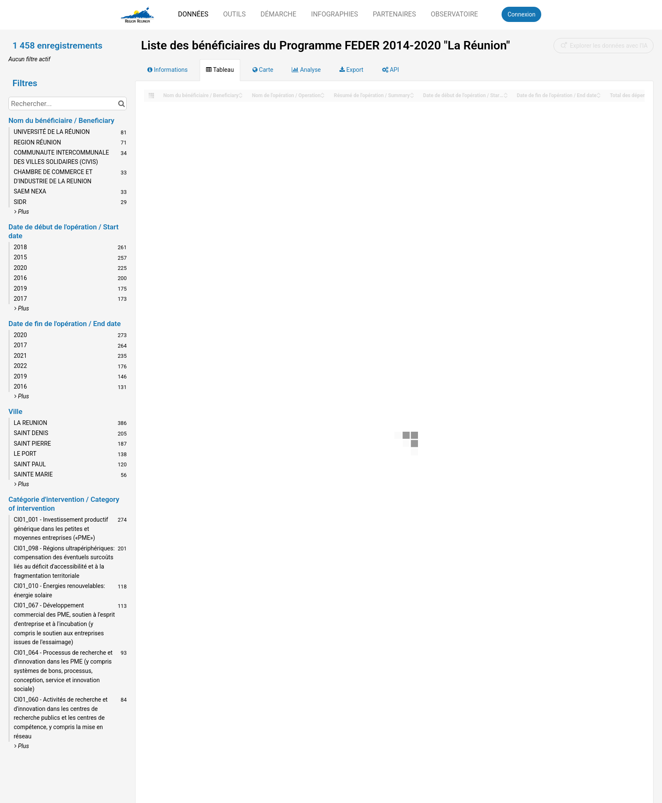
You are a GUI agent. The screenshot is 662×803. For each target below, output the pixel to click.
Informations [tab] (167, 69)
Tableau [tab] (219, 69)
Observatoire (454, 14)
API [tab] (390, 69)
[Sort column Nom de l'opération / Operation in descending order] (322, 96)
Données (193, 14)
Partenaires (394, 14)
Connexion (521, 14)
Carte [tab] (262, 69)
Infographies (334, 14)
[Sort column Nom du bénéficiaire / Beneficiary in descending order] (241, 96)
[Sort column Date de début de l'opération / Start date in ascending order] (506, 93)
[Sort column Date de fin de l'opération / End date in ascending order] (599, 93)
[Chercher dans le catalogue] (121, 103)
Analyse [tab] (306, 69)
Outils (234, 14)
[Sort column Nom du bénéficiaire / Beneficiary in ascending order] (241, 93)
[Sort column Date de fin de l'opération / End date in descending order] (599, 96)
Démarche (278, 14)
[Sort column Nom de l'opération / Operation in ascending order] (322, 93)
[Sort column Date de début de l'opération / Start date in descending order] (506, 96)
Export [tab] (351, 69)
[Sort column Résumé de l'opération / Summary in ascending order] (412, 93)
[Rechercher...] (67, 103)
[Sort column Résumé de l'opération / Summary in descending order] (412, 96)
